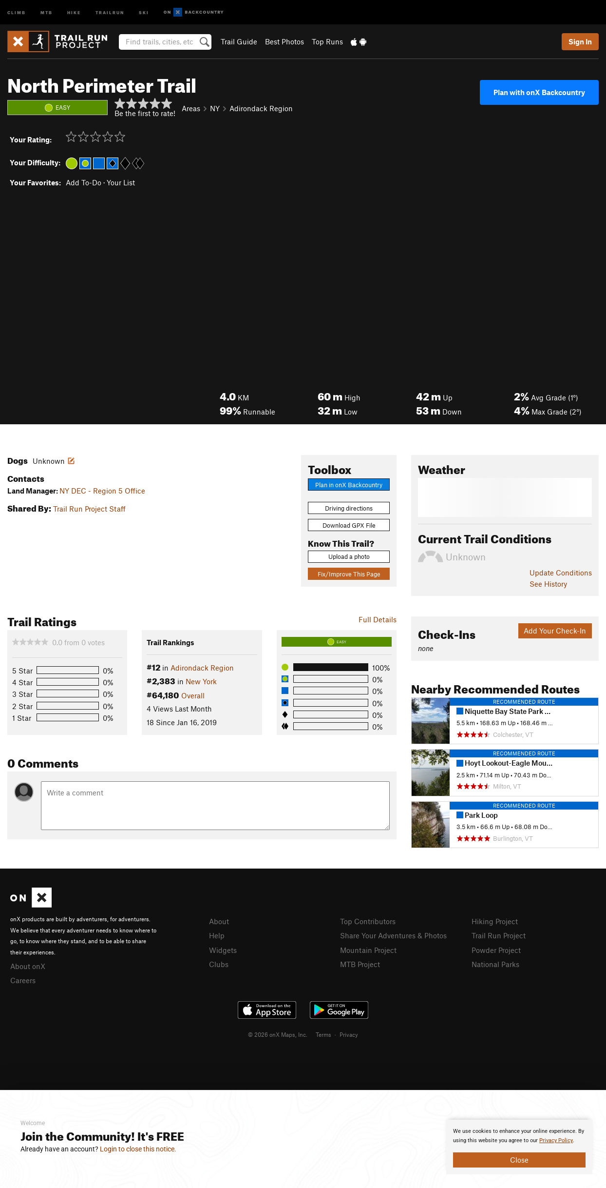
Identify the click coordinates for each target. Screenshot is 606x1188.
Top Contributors (368, 921)
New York (201, 681)
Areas (191, 108)
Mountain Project (368, 950)
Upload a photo (349, 556)
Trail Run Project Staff (89, 508)
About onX (27, 966)
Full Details (378, 619)
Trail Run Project (499, 935)
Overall (193, 695)
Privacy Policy (556, 1140)
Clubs (218, 964)
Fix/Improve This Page (349, 574)
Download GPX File (349, 525)
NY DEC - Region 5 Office (102, 490)
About (219, 921)
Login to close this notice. (138, 1149)
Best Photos (284, 41)
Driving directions (349, 508)
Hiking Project (495, 921)
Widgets (223, 950)
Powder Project (496, 950)
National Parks (495, 964)
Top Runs (327, 41)
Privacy (349, 1034)
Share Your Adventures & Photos (393, 935)
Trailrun (109, 12)
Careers (23, 980)
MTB (46, 12)
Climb (16, 12)
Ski (144, 12)
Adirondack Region (261, 108)
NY (215, 108)
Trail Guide (239, 41)
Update (561, 572)
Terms (323, 1034)
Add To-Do (83, 182)
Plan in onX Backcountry (348, 485)
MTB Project (360, 964)
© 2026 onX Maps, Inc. (277, 1034)
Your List (121, 182)
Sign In (580, 41)
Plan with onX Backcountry (539, 92)
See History (548, 583)
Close (519, 1159)
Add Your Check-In (555, 630)
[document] (519, 1147)
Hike (74, 12)
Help (217, 935)
